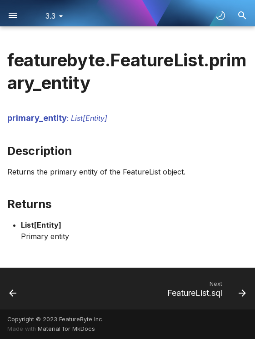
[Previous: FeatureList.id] (13, 288)
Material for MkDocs (66, 328)
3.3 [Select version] (50, 15)
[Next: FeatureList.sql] (205, 288)
